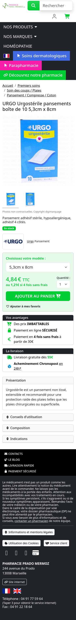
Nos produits (20, 27)
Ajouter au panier (38, 296)
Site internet (14, 582)
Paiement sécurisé (20, 471)
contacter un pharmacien (31, 521)
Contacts (13, 454)
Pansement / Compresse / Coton (31, 95)
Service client (56, 543)
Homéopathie (17, 46)
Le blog (12, 459)
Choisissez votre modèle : (26, 258)
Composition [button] (18, 428)
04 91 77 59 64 (32, 598)
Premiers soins (29, 85)
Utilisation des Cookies (21, 543)
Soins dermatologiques (41, 55)
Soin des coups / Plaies (24, 90)
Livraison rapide (19, 465)
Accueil (7, 85)
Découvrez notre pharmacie (32, 75)
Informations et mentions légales (28, 532)
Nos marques (20, 36)
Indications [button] (17, 439)
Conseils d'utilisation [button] (24, 417)
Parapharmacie (20, 65)
